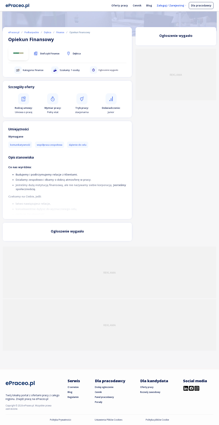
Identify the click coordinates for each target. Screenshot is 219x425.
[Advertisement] (176, 74)
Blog (149, 5)
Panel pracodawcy (104, 397)
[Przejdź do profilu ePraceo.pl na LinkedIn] (186, 389)
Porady (98, 402)
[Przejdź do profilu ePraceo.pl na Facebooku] (191, 389)
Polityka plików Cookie (157, 419)
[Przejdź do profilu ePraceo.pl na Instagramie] (197, 389)
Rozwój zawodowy (150, 392)
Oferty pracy (119, 5)
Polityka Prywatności (60, 419)
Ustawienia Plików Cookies (108, 419)
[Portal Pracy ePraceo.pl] (17, 5)
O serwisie (73, 387)
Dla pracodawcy (201, 5)
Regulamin (73, 397)
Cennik (137, 5)
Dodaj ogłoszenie (104, 387)
